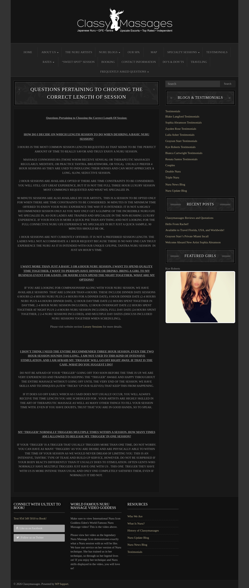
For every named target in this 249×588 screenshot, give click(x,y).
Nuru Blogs (109, 52)
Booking (108, 61)
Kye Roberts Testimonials (180, 147)
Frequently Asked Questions (124, 71)
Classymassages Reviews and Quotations (189, 217)
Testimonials (217, 52)
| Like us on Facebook (29, 528)
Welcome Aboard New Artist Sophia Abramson (193, 242)
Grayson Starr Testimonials (181, 141)
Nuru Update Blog (176, 190)
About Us (50, 52)
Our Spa (134, 52)
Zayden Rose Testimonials (180, 128)
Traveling (199, 61)
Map (154, 52)
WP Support (61, 584)
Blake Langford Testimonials (182, 116)
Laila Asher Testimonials (179, 134)
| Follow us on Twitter (30, 537)
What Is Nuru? (136, 523)
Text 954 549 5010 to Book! (30, 518)
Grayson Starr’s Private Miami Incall (187, 236)
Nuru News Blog (175, 184)
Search (227, 83)
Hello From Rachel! (177, 224)
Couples (170, 165)
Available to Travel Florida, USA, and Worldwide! (194, 230)
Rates (48, 61)
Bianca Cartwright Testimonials (183, 153)
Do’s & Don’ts (173, 61)
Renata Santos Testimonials (181, 159)
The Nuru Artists (78, 52)
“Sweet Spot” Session (78, 61)
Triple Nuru (172, 177)
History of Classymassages (143, 530)
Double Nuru (173, 171)
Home (28, 52)
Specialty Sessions (183, 52)
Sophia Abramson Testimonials (183, 122)
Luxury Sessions (92, 326)
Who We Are (135, 516)
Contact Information (139, 61)
